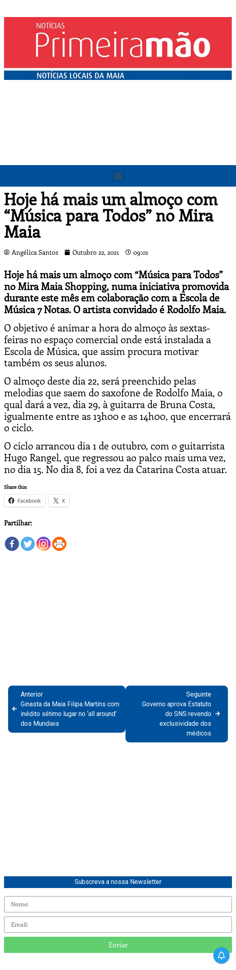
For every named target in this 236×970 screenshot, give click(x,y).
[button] (118, 176)
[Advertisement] (118, 145)
